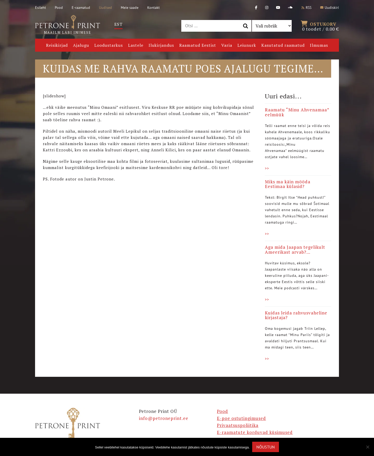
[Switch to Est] (118, 24)
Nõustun (265, 447)
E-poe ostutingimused (241, 418)
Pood (59, 7)
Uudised (105, 7)
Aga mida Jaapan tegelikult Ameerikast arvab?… (295, 249)
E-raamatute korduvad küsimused (255, 432)
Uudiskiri (329, 7)
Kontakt (153, 7)
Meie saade (129, 7)
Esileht (40, 7)
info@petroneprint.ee (163, 418)
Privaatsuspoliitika (237, 425)
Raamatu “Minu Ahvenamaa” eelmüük (297, 112)
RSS (306, 7)
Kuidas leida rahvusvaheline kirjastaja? (296, 315)
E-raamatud (81, 7)
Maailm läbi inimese (67, 25)
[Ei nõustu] (367, 447)
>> (267, 168)
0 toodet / (320, 26)
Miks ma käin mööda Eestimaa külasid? (287, 184)
